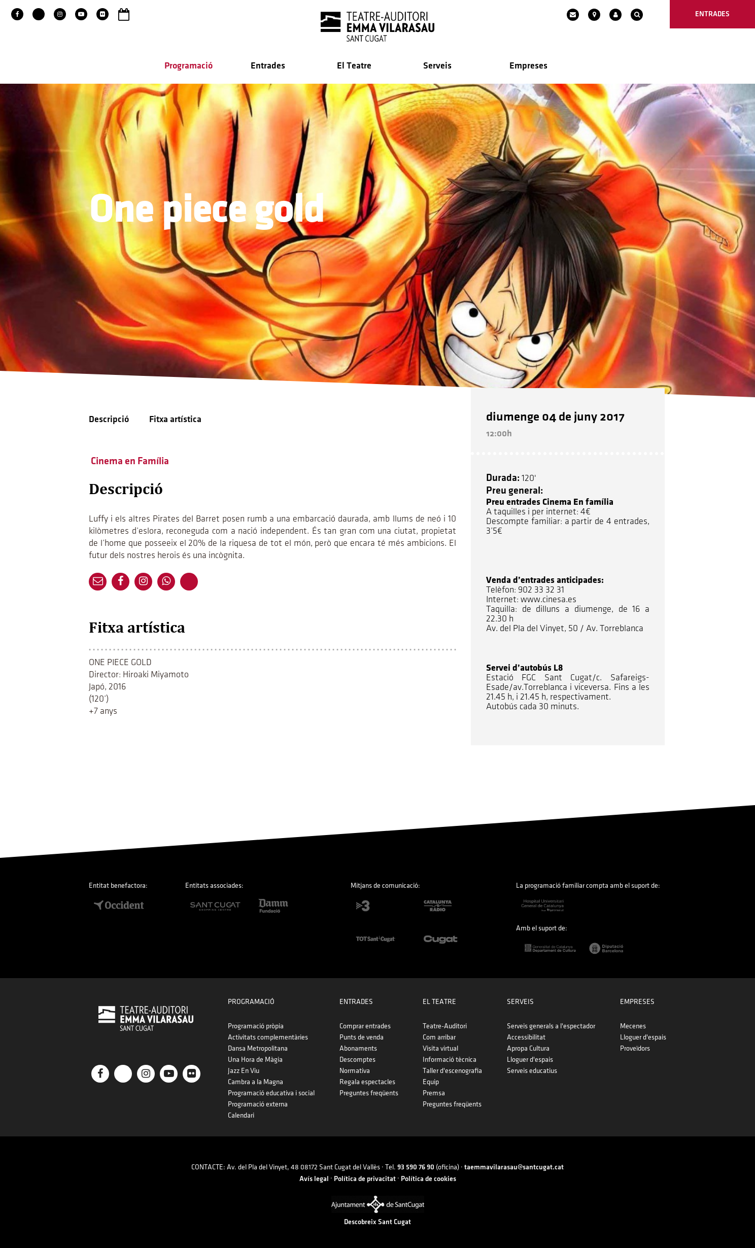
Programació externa (258, 1098)
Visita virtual (440, 1042)
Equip (431, 1076)
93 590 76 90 (415, 1162)
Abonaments (358, 1042)
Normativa (354, 1065)
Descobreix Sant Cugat (377, 1217)
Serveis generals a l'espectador (551, 1020)
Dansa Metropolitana (258, 1042)
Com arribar (439, 1031)
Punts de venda (361, 1031)
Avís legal (314, 1173)
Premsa (434, 1087)
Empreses (528, 66)
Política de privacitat (365, 1173)
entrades (712, 14)
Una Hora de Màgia (255, 1054)
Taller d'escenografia (452, 1065)
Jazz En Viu (243, 1065)
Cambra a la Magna (255, 1076)
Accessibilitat (526, 1031)
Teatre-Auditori (445, 1020)
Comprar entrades (365, 1020)
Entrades (268, 66)
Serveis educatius (532, 1065)
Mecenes (633, 1020)
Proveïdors (635, 1042)
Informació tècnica (449, 1054)
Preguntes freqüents (368, 1087)
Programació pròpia (256, 1020)
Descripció (109, 420)
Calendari (241, 1109)
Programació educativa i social (271, 1087)
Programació (188, 66)
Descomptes (357, 1054)
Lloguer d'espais (530, 1054)
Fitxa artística (175, 420)
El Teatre (354, 66)
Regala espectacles (367, 1076)
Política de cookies (428, 1173)
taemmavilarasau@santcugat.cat (514, 1162)
